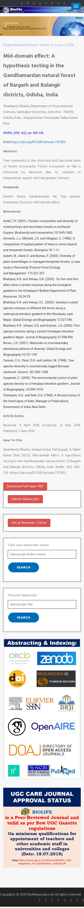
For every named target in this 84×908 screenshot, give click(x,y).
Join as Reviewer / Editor (29, 523)
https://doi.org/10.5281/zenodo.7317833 (38, 142)
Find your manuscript (22, 595)
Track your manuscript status (28, 545)
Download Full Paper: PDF (25, 486)
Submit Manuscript (25, 499)
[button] (6, 26)
